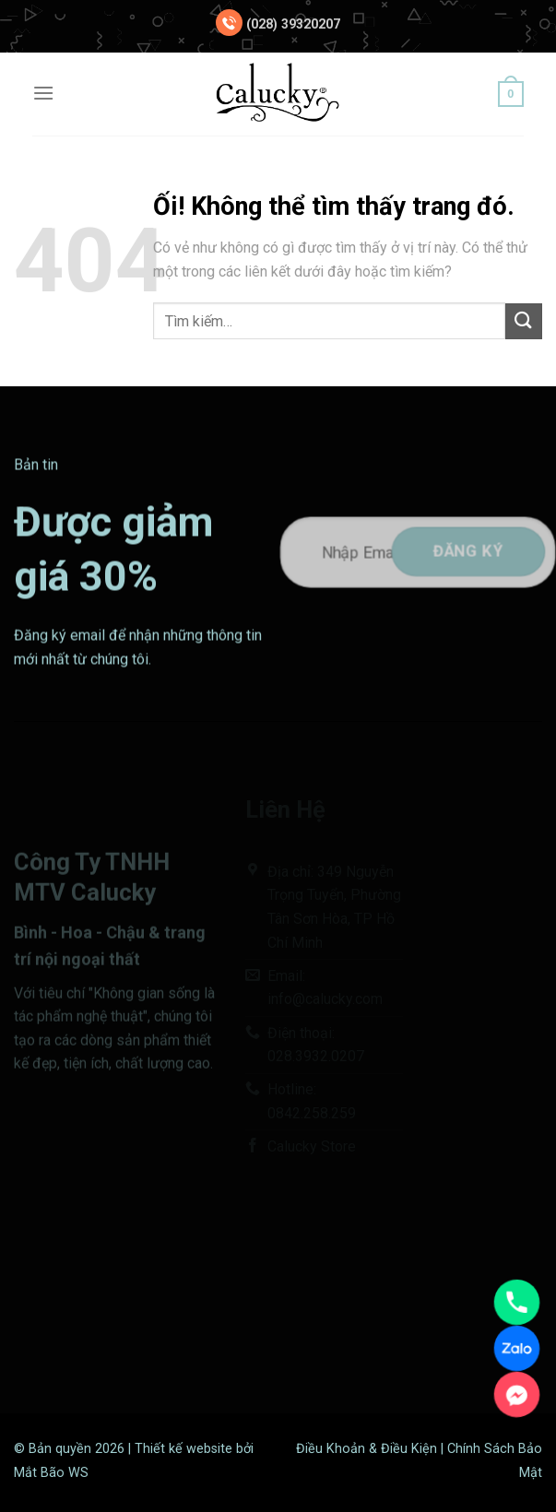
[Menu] (43, 92)
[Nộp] (523, 321)
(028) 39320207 (293, 24)
